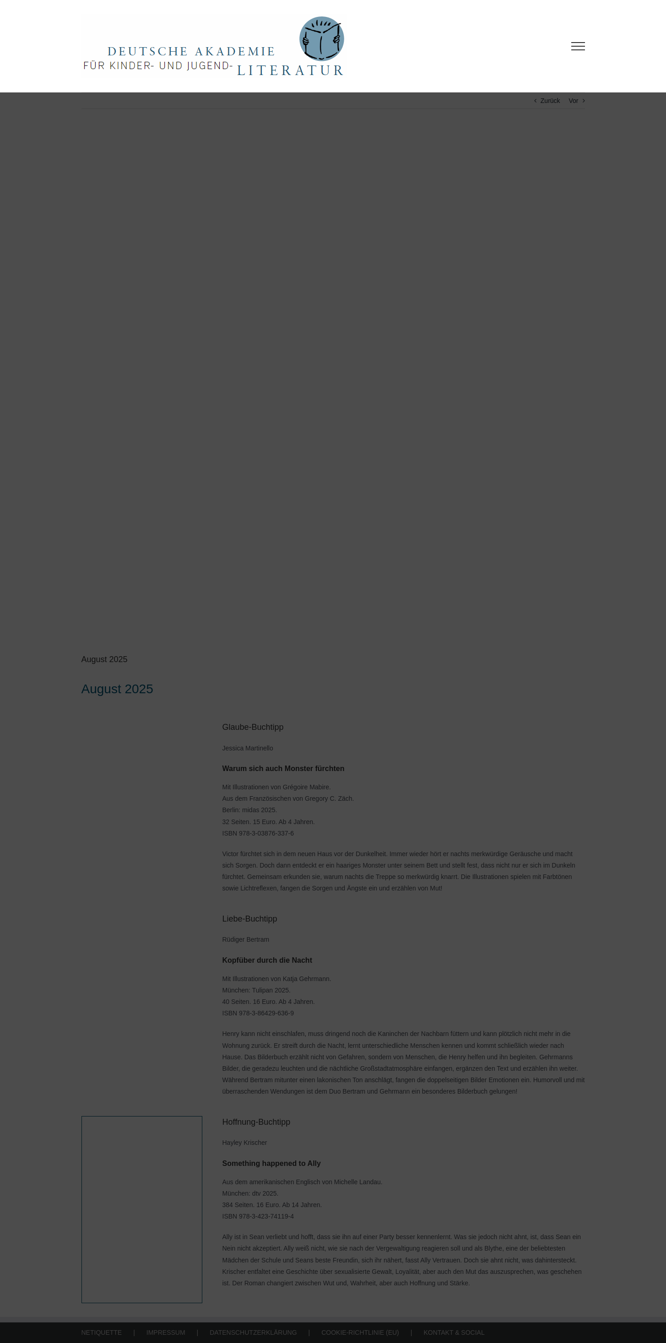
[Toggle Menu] (578, 46)
